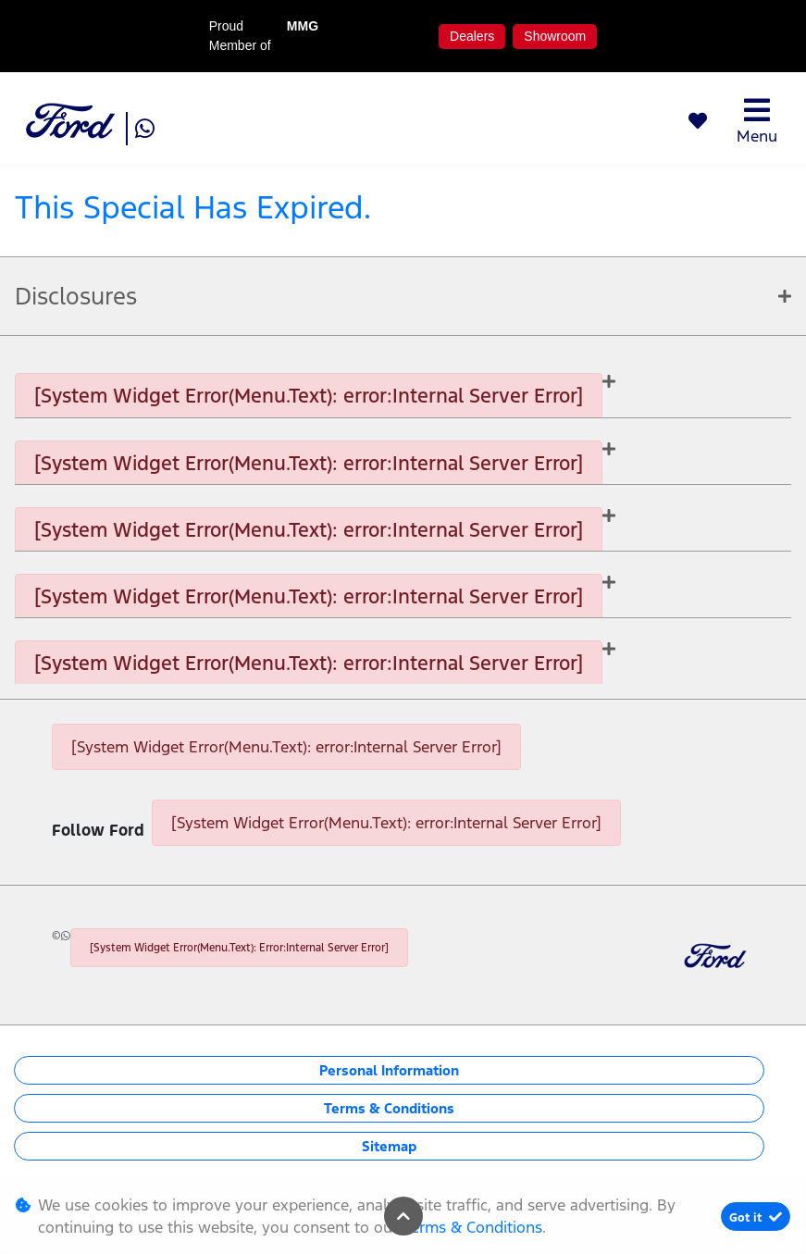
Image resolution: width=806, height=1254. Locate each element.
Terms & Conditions (389, 1108)
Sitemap (389, 1146)
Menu (757, 120)
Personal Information (389, 1070)
